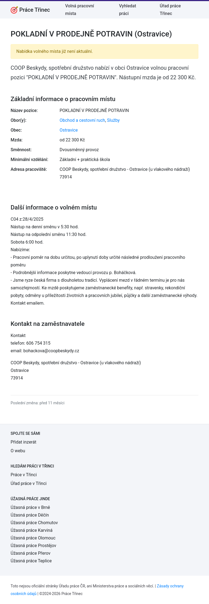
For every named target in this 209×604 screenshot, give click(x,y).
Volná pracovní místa (79, 9)
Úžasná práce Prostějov (33, 545)
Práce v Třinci (24, 474)
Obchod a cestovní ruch (82, 120)
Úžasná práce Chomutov (34, 522)
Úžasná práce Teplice (31, 560)
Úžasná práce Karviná (32, 530)
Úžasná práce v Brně (30, 507)
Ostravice (69, 130)
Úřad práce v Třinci (29, 483)
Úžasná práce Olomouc (33, 538)
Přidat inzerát (23, 442)
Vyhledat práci (127, 9)
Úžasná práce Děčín (30, 515)
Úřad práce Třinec (170, 9)
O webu (18, 450)
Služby (113, 120)
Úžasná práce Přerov (30, 553)
